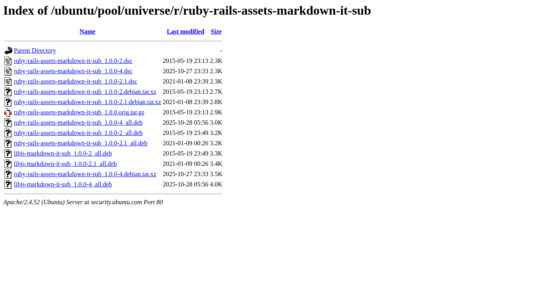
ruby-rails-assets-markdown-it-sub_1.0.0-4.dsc (73, 71)
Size (216, 31)
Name (88, 31)
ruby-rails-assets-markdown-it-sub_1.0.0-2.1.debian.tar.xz (87, 102)
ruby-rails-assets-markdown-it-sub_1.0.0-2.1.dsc (75, 81)
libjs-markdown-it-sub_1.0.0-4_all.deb (63, 184)
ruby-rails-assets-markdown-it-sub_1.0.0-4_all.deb (78, 122)
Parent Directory (35, 50)
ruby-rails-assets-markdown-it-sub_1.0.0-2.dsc (73, 60)
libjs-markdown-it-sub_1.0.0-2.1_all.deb (65, 163)
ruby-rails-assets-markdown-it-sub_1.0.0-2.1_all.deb (80, 143)
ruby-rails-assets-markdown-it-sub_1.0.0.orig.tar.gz (79, 112)
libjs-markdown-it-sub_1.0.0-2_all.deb (63, 153)
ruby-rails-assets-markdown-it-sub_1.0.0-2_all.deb (78, 132)
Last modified (186, 31)
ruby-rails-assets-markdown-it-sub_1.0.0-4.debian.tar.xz (85, 174)
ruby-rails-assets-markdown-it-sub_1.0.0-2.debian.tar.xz (85, 91)
